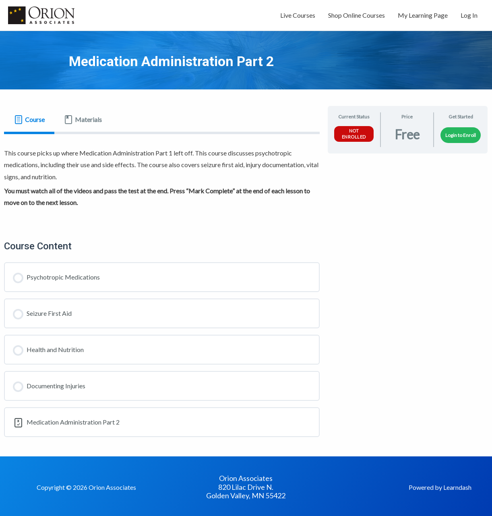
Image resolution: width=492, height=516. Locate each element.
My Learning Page (423, 15)
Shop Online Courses (356, 15)
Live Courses (297, 15)
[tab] (29, 120)
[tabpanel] (162, 179)
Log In (469, 15)
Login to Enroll (460, 135)
